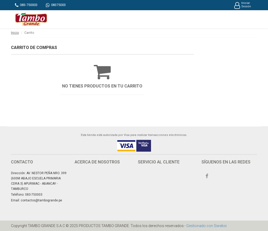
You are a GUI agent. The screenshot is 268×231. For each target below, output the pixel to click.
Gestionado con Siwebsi (206, 226)
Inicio (15, 33)
